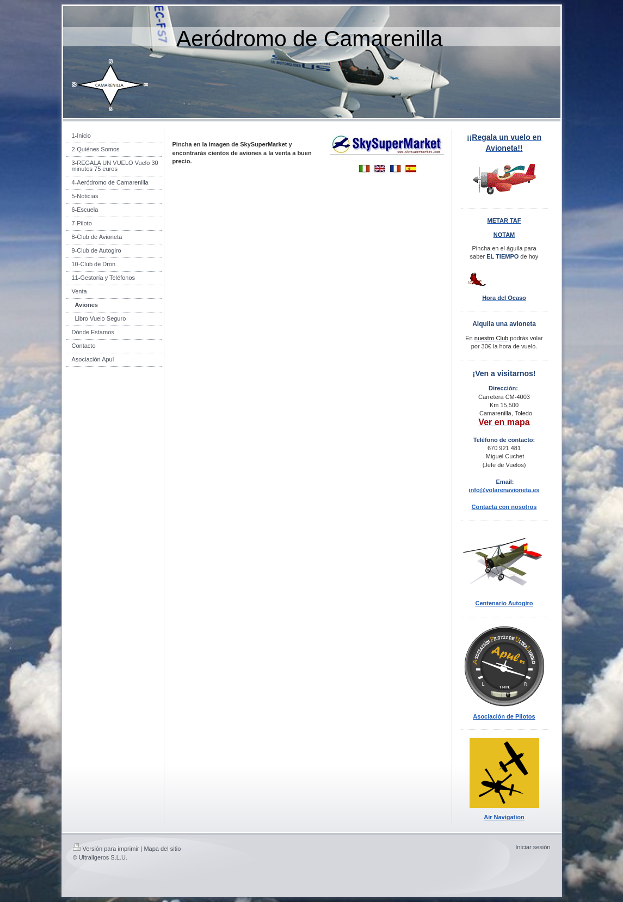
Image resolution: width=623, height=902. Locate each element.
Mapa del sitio (162, 848)
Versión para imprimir (106, 848)
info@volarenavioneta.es (504, 490)
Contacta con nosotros (504, 507)
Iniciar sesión (532, 847)
